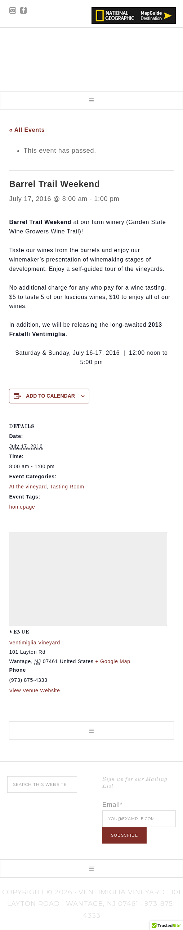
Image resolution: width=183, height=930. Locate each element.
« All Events (27, 130)
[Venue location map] (85, 577)
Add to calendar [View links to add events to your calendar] (50, 396)
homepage (22, 507)
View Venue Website (34, 690)
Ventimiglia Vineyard (91, 57)
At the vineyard (28, 486)
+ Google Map (112, 661)
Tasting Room (67, 486)
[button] (91, 100)
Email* (112, 804)
